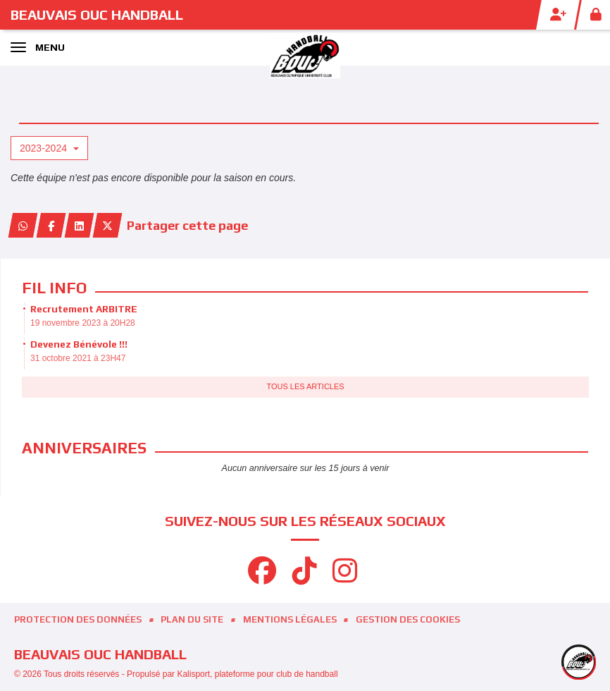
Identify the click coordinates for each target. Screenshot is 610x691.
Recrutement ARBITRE (83, 308)
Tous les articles (305, 386)
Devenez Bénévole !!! (78, 344)
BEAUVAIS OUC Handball (97, 14)
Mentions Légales (290, 619)
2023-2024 (49, 148)
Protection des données (78, 619)
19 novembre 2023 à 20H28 (82, 323)
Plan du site (192, 619)
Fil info (54, 288)
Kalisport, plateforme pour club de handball (257, 674)
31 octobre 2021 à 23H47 (77, 358)
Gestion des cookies (408, 619)
